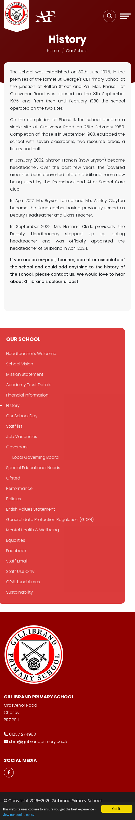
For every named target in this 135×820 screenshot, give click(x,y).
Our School (77, 51)
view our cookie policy (18, 815)
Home (53, 51)
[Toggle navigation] (125, 16)
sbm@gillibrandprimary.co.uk (38, 742)
